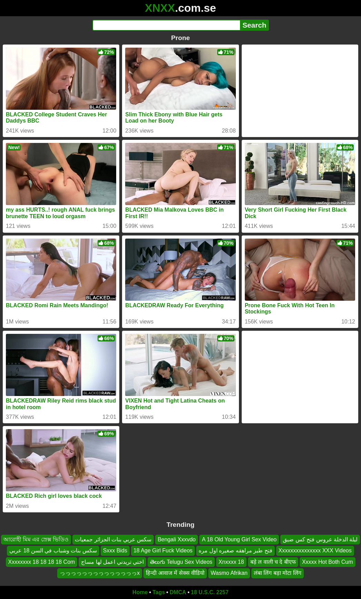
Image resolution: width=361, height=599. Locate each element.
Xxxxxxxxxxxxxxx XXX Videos (315, 550)
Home (140, 592)
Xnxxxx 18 (231, 561)
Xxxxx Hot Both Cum (327, 561)
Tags (158, 592)
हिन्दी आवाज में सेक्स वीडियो (175, 573)
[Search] (166, 25)
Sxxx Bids (115, 550)
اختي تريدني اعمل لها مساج (112, 561)
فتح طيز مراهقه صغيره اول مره (235, 550)
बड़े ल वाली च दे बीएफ (273, 561)
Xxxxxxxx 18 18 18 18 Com (41, 561)
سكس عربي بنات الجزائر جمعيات (113, 539)
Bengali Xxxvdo (176, 539)
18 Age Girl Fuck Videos (162, 550)
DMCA (178, 592)
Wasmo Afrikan (229, 573)
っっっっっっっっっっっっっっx (100, 573)
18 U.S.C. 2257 (210, 592)
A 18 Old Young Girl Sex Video (239, 539)
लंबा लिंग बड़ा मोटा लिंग (277, 573)
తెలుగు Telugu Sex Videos (181, 561)
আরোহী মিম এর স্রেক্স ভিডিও (36, 539)
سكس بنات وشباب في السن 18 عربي (53, 550)
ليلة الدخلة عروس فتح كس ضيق (320, 539)
